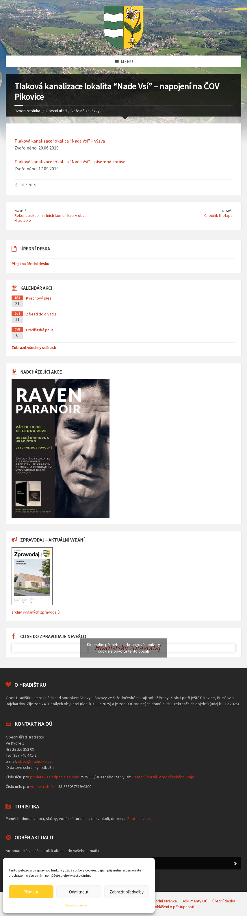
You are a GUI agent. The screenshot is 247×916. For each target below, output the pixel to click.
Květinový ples (38, 298)
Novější (20, 210)
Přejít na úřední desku (30, 263)
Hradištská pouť (39, 330)
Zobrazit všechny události (34, 347)
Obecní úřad (56, 110)
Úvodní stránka (27, 110)
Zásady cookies (76, 905)
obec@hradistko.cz (35, 761)
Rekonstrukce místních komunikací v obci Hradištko (50, 218)
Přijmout (31, 892)
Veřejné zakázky (85, 110)
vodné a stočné (43, 786)
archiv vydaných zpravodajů (36, 612)
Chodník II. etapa (218, 215)
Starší (227, 210)
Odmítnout (79, 892)
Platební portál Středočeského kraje (162, 777)
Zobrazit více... (140, 818)
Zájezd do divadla (41, 314)
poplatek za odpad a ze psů (54, 777)
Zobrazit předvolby (126, 892)
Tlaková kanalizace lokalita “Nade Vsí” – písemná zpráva (69, 162)
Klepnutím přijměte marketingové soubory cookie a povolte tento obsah (123, 648)
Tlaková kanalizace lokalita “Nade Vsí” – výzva (59, 141)
